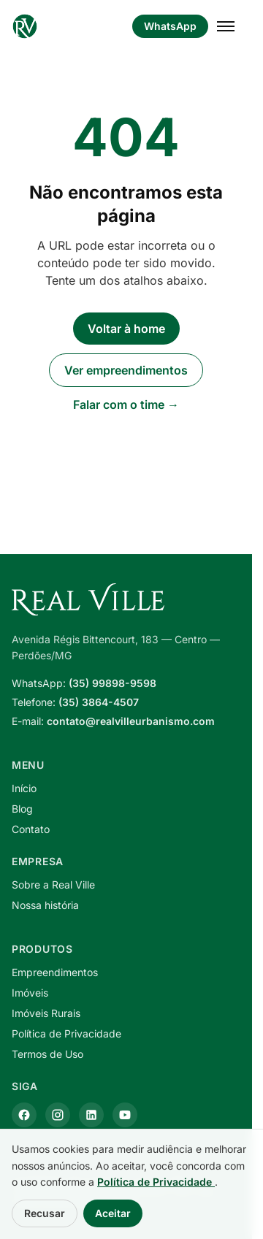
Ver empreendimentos (126, 370)
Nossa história (45, 905)
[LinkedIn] (91, 1114)
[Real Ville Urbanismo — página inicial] (25, 26)
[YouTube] (125, 1114)
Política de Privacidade (66, 1033)
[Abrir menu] (225, 26)
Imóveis (30, 992)
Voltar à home (126, 328)
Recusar (44, 1213)
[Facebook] (24, 1114)
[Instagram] (57, 1114)
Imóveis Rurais (46, 1013)
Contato (31, 829)
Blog (22, 808)
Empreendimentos (55, 972)
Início (24, 788)
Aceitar (113, 1213)
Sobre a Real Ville (53, 884)
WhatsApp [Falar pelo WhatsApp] (170, 26)
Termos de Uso (47, 1054)
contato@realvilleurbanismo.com (131, 721)
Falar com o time (126, 404)
